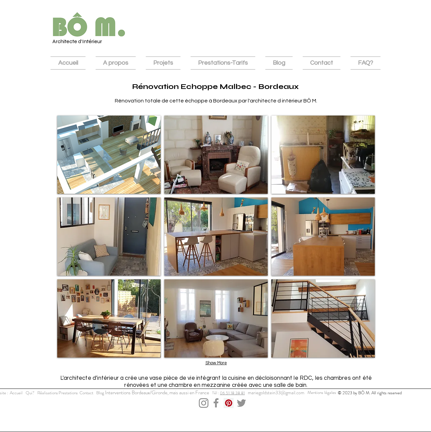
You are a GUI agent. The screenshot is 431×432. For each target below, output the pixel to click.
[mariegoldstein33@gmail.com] (276, 393)
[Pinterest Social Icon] (229, 403)
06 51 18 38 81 (232, 393)
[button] (109, 155)
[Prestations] (68, 393)
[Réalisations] (47, 393)
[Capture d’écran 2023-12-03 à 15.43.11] (204, 403)
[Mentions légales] (322, 393)
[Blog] (100, 393)
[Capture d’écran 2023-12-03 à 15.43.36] (241, 403)
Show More (216, 363)
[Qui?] (30, 393)
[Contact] (86, 393)
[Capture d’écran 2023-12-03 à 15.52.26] (216, 403)
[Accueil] (16, 393)
